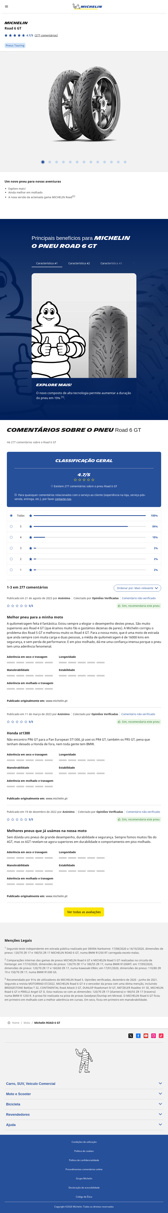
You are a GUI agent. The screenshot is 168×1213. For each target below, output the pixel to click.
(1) (62, 397)
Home (13, 1023)
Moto (27, 1023)
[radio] (84, 515)
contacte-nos (63, 499)
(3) (73, 196)
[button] (31, 35)
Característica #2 (79, 263)
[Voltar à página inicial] (87, 6)
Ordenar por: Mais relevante (137, 588)
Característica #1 (47, 263)
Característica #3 (111, 263)
